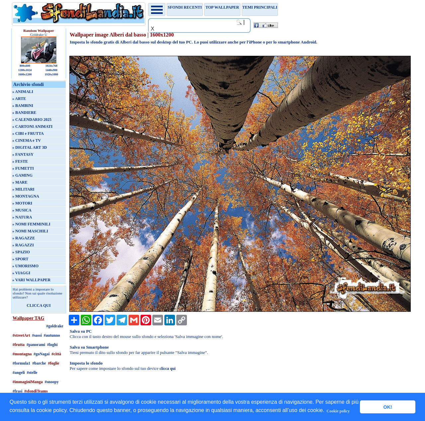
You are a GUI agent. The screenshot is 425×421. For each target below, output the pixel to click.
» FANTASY (23, 154)
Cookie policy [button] (338, 411)
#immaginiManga (28, 381)
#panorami (36, 344)
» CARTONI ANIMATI (32, 126)
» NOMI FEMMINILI (31, 224)
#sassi (37, 335)
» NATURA (22, 217)
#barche (39, 363)
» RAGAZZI (23, 245)
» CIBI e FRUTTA (28, 133)
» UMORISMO (25, 266)
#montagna (22, 354)
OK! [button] (387, 407)
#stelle (32, 372)
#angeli (19, 372)
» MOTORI (22, 203)
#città (56, 354)
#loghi (52, 344)
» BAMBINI (22, 105)
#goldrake (54, 326)
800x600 (25, 65)
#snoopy (52, 381)
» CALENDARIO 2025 (31, 119)
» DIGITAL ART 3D (29, 147)
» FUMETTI (23, 168)
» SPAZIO (21, 252)
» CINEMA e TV (26, 140)
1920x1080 (51, 74)
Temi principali (259, 7)
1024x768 (51, 65)
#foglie (53, 363)
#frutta (19, 344)
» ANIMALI (22, 91)
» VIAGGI (21, 273)
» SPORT (20, 259)
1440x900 (51, 70)
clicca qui (167, 368)
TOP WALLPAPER (222, 7)
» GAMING (22, 175)
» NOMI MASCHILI (30, 231)
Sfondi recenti (185, 7)
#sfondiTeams (35, 391)
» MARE (20, 182)
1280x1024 (25, 70)
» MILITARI (23, 189)
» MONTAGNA (25, 196)
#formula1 (21, 363)
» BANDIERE (24, 112)
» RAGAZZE (23, 238)
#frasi (17, 391)
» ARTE (19, 98)
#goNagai (41, 354)
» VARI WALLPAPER (31, 280)
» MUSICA (22, 210)
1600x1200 (25, 74)
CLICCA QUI (38, 305)
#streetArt (21, 335)
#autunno (52, 335)
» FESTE (20, 161)
